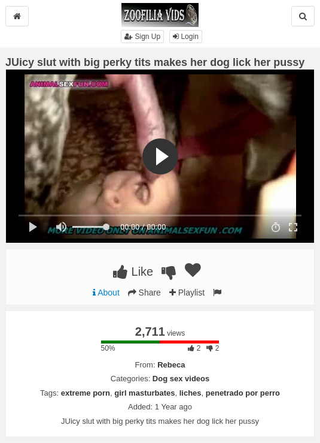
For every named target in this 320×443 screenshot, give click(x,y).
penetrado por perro (243, 392)
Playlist (187, 292)
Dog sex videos (181, 378)
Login (186, 36)
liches (190, 392)
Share (144, 292)
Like (133, 271)
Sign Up (142, 36)
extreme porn (85, 392)
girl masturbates (144, 392)
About (106, 292)
